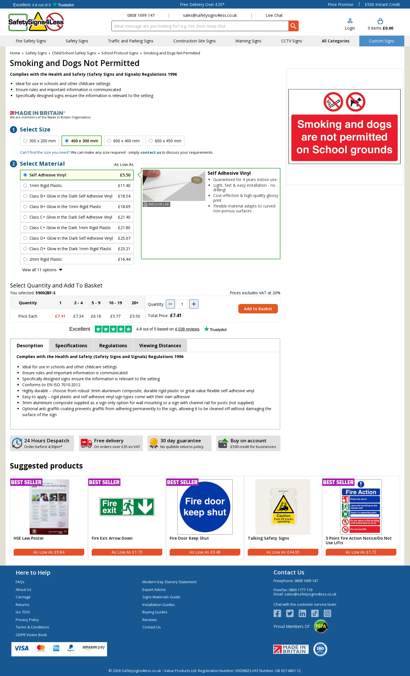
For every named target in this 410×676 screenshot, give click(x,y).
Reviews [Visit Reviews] (149, 619)
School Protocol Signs (119, 53)
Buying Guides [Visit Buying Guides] (154, 612)
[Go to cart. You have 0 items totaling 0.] (380, 24)
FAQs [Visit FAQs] (20, 581)
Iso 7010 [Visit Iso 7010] (23, 612)
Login (350, 28)
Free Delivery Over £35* (202, 4)
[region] (49, 506)
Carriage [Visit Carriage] (23, 596)
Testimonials (43, 4)
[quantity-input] (182, 304)
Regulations (113, 345)
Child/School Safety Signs (74, 53)
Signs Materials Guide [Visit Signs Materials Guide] (161, 596)
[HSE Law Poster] (49, 518)
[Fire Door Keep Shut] (205, 518)
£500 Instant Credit (382, 4)
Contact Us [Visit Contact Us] (151, 627)
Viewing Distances (160, 345)
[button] (349, 24)
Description (30, 345)
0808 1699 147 (141, 15)
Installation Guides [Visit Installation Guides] (158, 604)
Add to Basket (258, 308)
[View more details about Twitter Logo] (292, 613)
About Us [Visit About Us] (23, 589)
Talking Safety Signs (268, 538)
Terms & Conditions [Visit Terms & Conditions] (32, 627)
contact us (150, 152)
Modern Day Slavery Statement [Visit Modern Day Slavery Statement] (169, 581)
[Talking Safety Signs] (283, 518)
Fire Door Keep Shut (189, 538)
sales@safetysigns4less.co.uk (210, 15)
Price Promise (340, 4)
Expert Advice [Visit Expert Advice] (154, 589)
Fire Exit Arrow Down (112, 538)
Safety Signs (36, 53)
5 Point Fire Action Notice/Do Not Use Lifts (359, 541)
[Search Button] (293, 25)
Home (15, 53)
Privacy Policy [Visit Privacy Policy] (27, 619)
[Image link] (205, 113)
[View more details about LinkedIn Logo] (305, 613)
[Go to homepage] (41, 21)
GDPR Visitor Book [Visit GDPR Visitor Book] (31, 634)
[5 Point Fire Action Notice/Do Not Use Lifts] (361, 518)
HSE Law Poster (29, 538)
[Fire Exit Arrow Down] (127, 518)
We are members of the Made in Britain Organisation (50, 117)
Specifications (71, 345)
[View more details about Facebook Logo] (280, 613)
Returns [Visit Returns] (22, 604)
